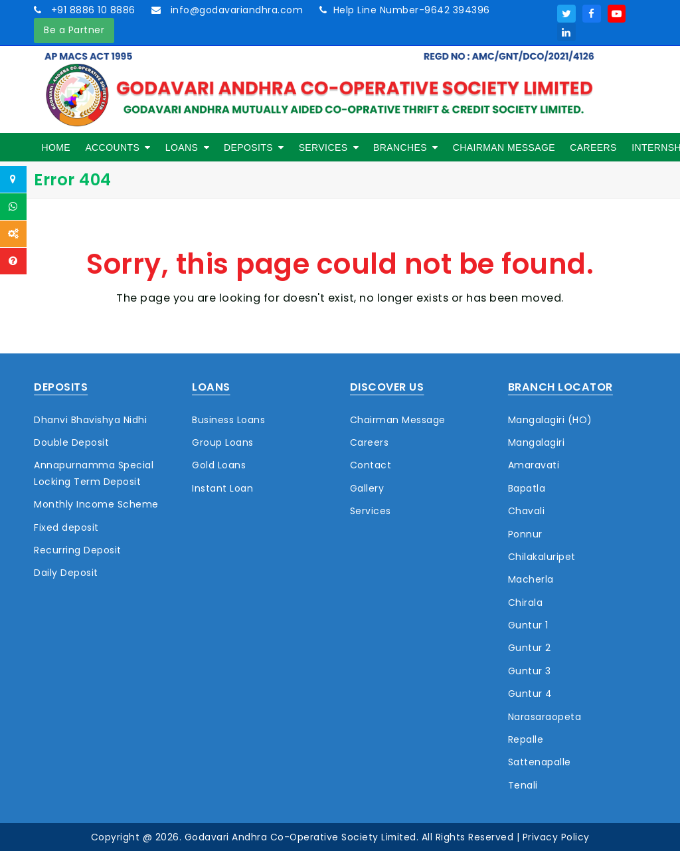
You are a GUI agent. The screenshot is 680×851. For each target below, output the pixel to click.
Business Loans (228, 419)
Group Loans (223, 442)
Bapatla (527, 488)
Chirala (525, 602)
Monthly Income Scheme (96, 504)
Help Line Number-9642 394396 (411, 10)
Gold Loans (219, 465)
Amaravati (534, 465)
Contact (371, 465)
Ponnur (525, 534)
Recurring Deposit (78, 550)
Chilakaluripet (542, 556)
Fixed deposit (66, 527)
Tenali (523, 785)
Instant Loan (222, 488)
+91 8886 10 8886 (91, 10)
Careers (369, 442)
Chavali (526, 511)
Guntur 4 (530, 693)
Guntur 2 (529, 647)
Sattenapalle (539, 762)
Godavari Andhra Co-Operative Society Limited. (302, 837)
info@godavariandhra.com (235, 10)
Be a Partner (74, 30)
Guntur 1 (528, 625)
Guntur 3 (529, 671)
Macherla (531, 579)
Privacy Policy (556, 837)
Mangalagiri (536, 442)
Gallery (367, 488)
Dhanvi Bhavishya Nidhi (90, 419)
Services (370, 511)
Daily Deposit (66, 572)
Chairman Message (398, 419)
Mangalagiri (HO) (550, 419)
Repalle (526, 739)
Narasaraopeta (545, 716)
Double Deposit (71, 442)
